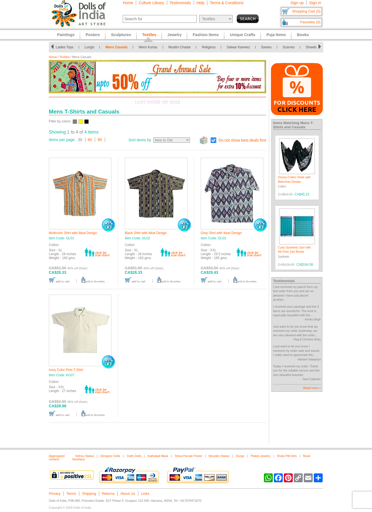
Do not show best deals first (242, 140)
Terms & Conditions (226, 3)
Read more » (312, 388)
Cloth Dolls (134, 456)
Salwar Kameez (238, 47)
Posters (93, 34)
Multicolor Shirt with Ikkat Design (73, 233)
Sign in (315, 3)
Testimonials (180, 3)
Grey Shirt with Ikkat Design (221, 233)
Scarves (289, 47)
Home (128, 3)
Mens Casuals (116, 47)
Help (201, 3)
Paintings (66, 34)
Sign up (297, 3)
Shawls (311, 47)
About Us (127, 493)
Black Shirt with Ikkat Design (146, 233)
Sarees (266, 47)
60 (90, 139)
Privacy (55, 493)
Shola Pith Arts (287, 456)
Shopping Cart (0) (306, 11)
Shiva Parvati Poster (188, 456)
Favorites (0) (310, 22)
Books (303, 34)
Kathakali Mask (158, 456)
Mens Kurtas (148, 47)
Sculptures (121, 34)
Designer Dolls (110, 456)
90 (100, 139)
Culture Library (151, 3)
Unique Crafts (242, 34)
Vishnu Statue (84, 456)
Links (145, 493)
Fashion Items (206, 34)
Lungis (89, 47)
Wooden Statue (219, 456)
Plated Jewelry (261, 456)
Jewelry (174, 34)
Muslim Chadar (180, 47)
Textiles (64, 57)
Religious (208, 47)
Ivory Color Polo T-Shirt (66, 370)
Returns (108, 493)
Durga (240, 456)
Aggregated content (57, 457)
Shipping (89, 493)
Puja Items (276, 34)
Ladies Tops (64, 47)
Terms (71, 493)
